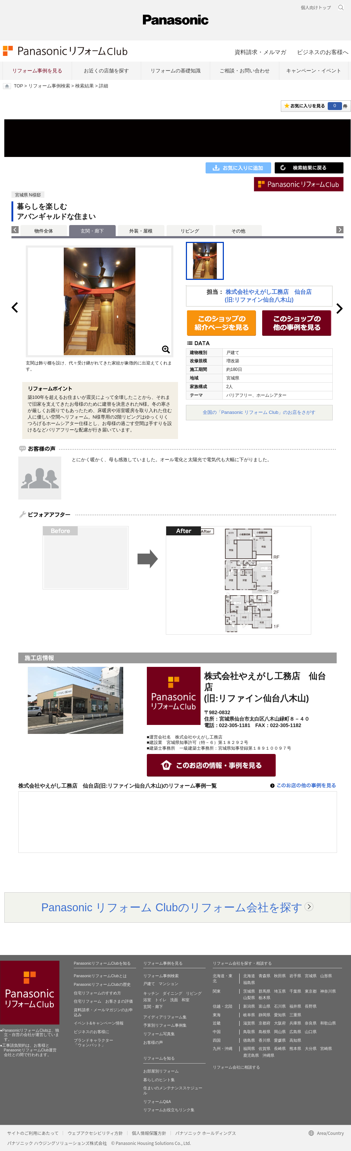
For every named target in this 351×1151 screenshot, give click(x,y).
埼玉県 (280, 991)
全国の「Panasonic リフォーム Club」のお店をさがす (259, 412)
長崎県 (280, 1048)
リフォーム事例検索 (49, 86)
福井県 (295, 1006)
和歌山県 (328, 1023)
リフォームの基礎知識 (175, 70)
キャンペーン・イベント (313, 70)
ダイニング (172, 993)
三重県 (295, 1015)
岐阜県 (249, 1015)
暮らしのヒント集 (159, 1080)
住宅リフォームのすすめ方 (97, 993)
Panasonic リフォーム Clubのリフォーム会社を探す (172, 907)
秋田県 (280, 976)
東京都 (311, 991)
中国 (217, 1032)
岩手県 (295, 976)
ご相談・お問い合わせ (245, 70)
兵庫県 (295, 1023)
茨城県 (249, 991)
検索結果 (84, 86)
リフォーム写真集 (159, 1034)
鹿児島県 (251, 1055)
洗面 (174, 1000)
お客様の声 (153, 1042)
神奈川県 (328, 991)
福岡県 (249, 1048)
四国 (217, 1040)
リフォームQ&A (157, 1101)
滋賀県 (249, 1023)
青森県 (264, 976)
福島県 (249, 982)
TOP (18, 86)
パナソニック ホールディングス (205, 1133)
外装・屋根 (141, 231)
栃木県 (264, 997)
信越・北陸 (222, 1006)
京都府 (264, 1023)
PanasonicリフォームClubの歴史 (102, 984)
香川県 (264, 1040)
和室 (185, 1000)
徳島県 (249, 1040)
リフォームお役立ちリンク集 (168, 1110)
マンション (168, 984)
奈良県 (311, 1023)
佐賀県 (264, 1048)
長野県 (311, 1006)
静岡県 (264, 1015)
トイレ (161, 1000)
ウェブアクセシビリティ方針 (95, 1133)
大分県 (311, 1048)
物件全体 (43, 231)
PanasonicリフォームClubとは (100, 976)
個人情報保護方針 (149, 1133)
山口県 (311, 1032)
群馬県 (264, 991)
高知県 (295, 1040)
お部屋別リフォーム (161, 1071)
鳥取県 (249, 1032)
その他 (238, 231)
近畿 (217, 1023)
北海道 (249, 976)
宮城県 (311, 976)
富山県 (264, 1006)
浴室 (147, 1000)
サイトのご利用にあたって (32, 1133)
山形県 (326, 976)
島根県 (264, 1032)
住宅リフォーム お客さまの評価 (103, 1001)
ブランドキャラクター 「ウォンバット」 (93, 1042)
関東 (217, 991)
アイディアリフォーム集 (165, 1017)
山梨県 (249, 997)
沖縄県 (268, 1055)
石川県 (280, 1006)
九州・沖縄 (222, 1048)
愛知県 (280, 1015)
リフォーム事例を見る (37, 70)
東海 (217, 1015)
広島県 (295, 1032)
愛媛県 (280, 1040)
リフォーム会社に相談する (236, 1067)
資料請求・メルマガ (260, 52)
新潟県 (249, 1006)
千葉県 (295, 991)
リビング (190, 231)
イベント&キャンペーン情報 (99, 1023)
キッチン (151, 993)
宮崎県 (326, 1048)
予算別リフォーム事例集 (165, 1025)
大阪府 (280, 1023)
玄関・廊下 (153, 1006)
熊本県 (295, 1048)
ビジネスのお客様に (91, 1032)
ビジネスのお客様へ (322, 52)
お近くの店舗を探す (106, 70)
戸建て (149, 984)
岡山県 (280, 1032)
